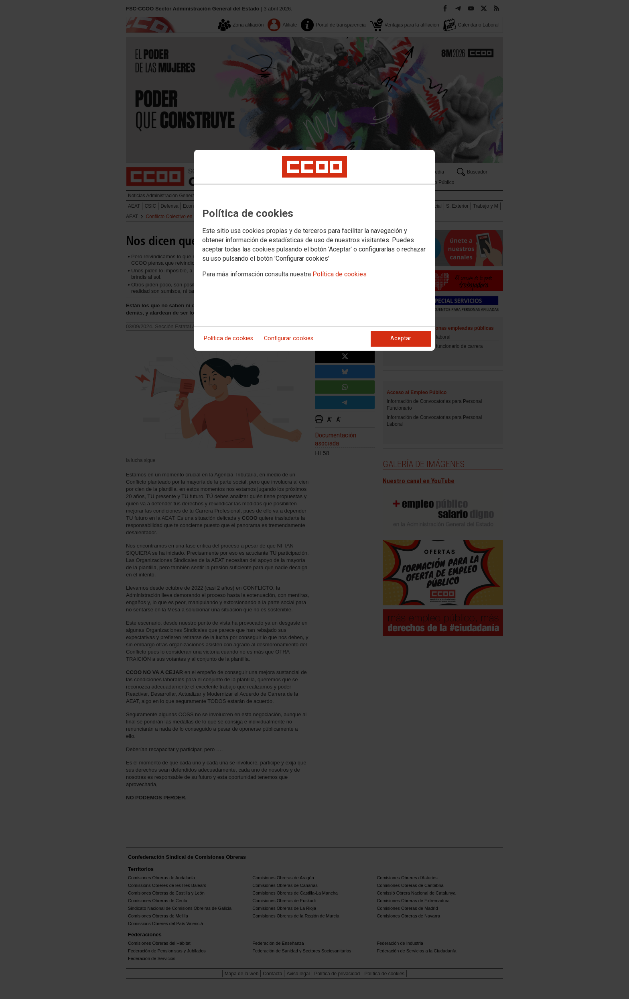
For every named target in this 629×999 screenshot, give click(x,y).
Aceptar (400, 338)
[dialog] (314, 250)
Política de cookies (339, 274)
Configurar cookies (288, 338)
